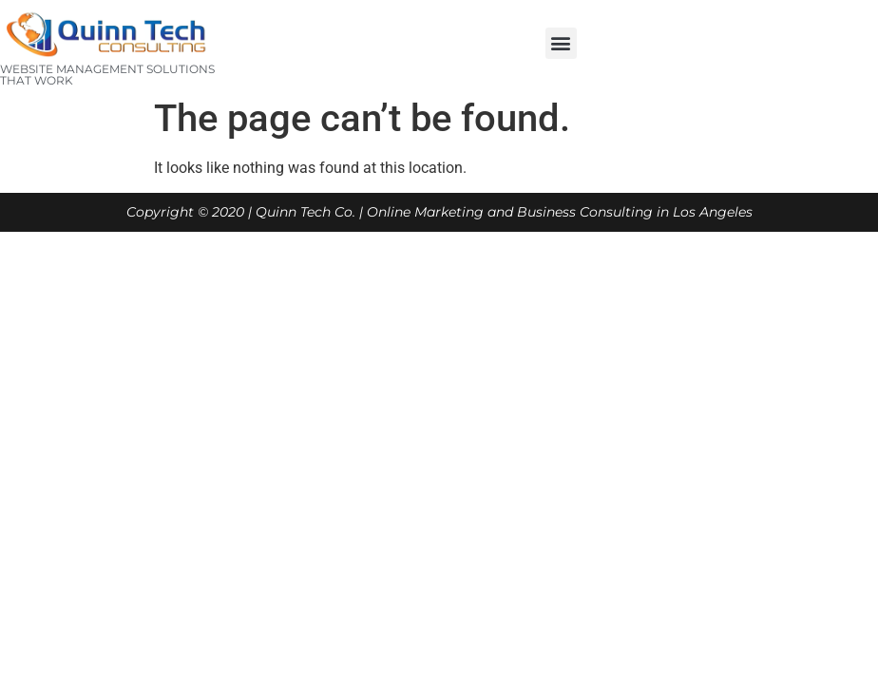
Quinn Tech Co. (305, 211)
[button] (561, 43)
